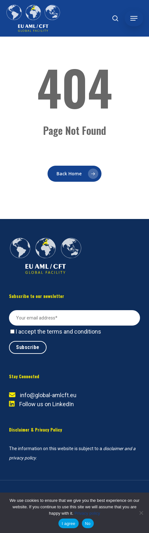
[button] (134, 18)
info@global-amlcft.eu (48, 395)
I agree (68, 523)
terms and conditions (74, 331)
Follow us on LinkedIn (46, 404)
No (88, 523)
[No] (141, 513)
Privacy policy (87, 513)
